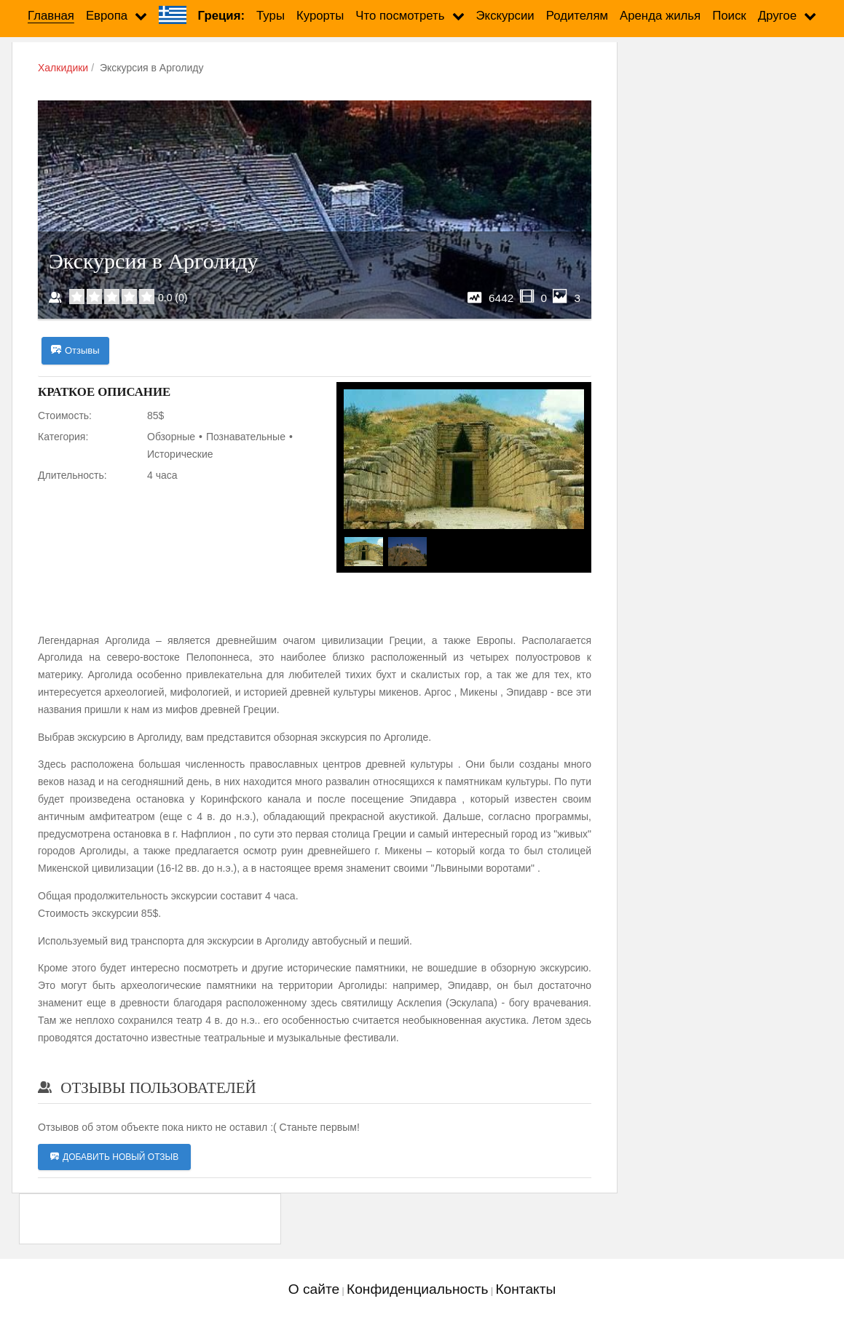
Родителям (577, 16)
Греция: (221, 16)
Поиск (729, 16)
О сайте (313, 1289)
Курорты (320, 16)
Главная (51, 16)
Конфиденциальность (418, 1289)
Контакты (525, 1289)
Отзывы (75, 350)
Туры (270, 16)
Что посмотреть (399, 16)
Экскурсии (505, 16)
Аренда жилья (660, 16)
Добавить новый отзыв (114, 1157)
